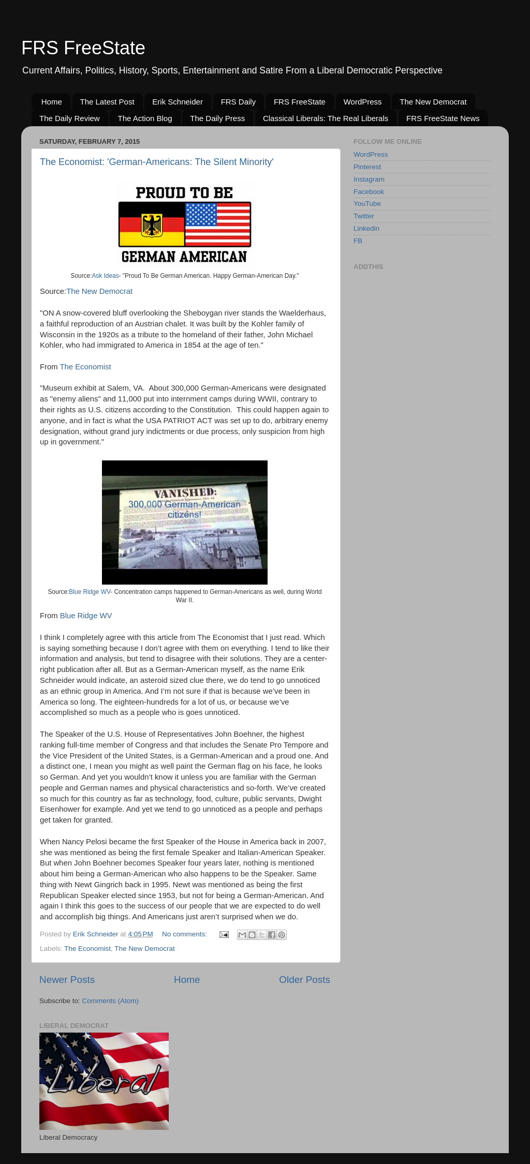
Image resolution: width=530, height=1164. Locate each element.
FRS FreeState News (443, 118)
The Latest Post (107, 101)
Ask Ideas (105, 275)
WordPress (363, 101)
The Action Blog (144, 118)
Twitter (364, 216)
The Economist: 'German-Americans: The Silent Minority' (157, 162)
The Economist (85, 367)
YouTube (367, 203)
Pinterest (367, 167)
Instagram (369, 179)
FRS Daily (238, 101)
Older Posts (304, 979)
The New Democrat (433, 101)
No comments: (185, 934)
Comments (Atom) (110, 1001)
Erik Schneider (177, 101)
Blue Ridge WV (89, 591)
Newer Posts (67, 979)
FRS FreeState (83, 47)
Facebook (369, 192)
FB (358, 241)
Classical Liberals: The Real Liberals (325, 118)
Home (51, 101)
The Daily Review (69, 118)
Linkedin (366, 228)
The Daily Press (217, 118)
